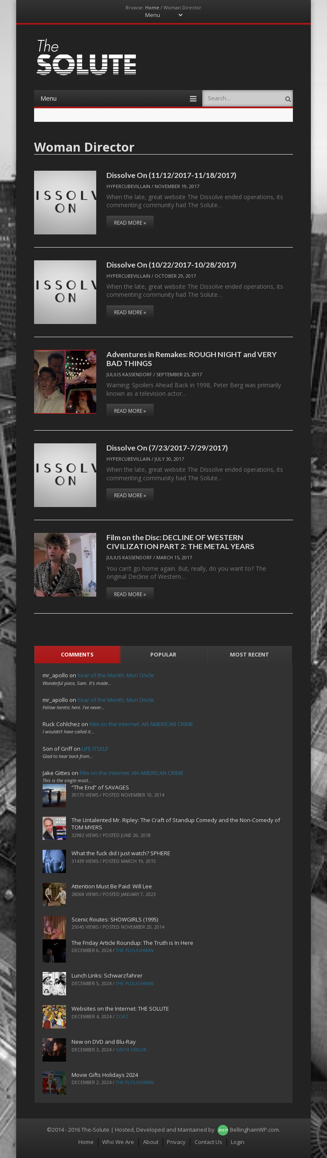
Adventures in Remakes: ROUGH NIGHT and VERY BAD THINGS (191, 358)
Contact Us (208, 1142)
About (150, 1142)
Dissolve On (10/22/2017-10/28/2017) (171, 264)
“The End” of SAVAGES (100, 787)
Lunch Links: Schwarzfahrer (107, 975)
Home (152, 7)
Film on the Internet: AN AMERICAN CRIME (141, 724)
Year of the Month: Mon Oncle (115, 675)
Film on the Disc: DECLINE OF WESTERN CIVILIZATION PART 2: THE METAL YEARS (180, 542)
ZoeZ (122, 1017)
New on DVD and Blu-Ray (104, 1041)
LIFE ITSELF (95, 748)
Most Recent (249, 654)
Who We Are (118, 1142)
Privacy (176, 1142)
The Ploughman (135, 950)
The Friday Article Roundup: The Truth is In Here (132, 943)
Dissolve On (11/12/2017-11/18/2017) (171, 175)
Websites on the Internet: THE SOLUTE (120, 1008)
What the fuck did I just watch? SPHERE (121, 853)
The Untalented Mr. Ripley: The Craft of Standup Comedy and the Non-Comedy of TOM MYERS (176, 823)
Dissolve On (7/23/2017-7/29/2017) (167, 447)
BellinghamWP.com (254, 1129)
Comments (77, 654)
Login (237, 1142)
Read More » (130, 222)
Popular (163, 654)
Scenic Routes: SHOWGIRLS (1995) (115, 919)
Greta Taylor (131, 1050)
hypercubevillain (128, 186)
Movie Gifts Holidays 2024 (105, 1075)
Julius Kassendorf (129, 374)
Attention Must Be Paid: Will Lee (112, 886)
